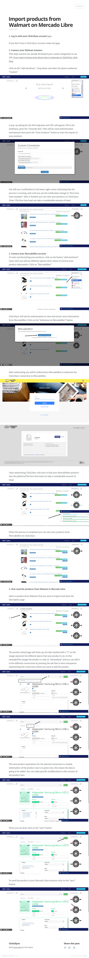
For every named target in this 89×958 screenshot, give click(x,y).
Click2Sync (14, 943)
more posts (17, 947)
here (49, 36)
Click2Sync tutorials (7, 956)
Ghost (85, 956)
